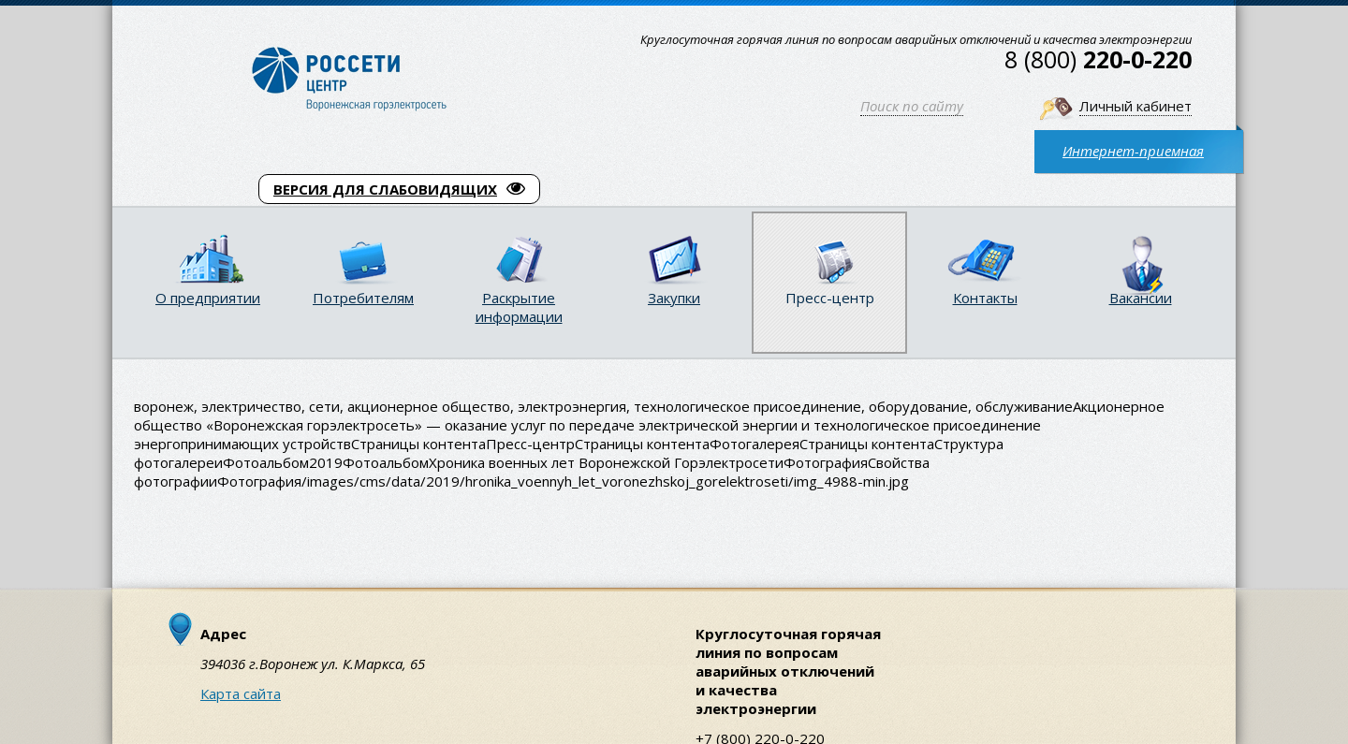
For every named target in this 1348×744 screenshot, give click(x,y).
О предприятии (207, 297)
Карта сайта (240, 693)
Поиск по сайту (911, 105)
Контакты (985, 297)
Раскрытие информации (519, 307)
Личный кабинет (1135, 105)
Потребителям (363, 297)
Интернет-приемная (1133, 150)
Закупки (674, 297)
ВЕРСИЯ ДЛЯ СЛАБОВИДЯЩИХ (399, 189)
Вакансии (1140, 297)
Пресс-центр (829, 297)
